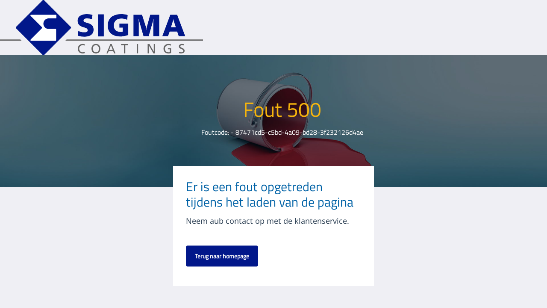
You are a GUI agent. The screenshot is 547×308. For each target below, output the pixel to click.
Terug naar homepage (222, 256)
